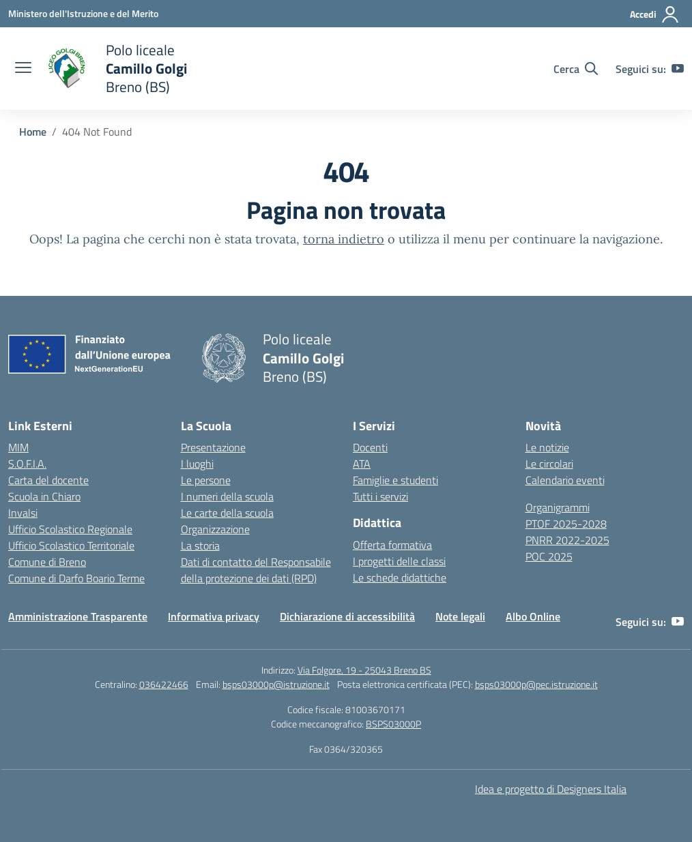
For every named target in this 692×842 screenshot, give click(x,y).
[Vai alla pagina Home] (32, 131)
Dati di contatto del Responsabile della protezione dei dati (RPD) (256, 570)
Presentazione (213, 447)
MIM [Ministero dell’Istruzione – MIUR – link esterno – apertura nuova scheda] (18, 447)
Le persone (206, 480)
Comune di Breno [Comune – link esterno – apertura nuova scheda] (47, 562)
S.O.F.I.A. (27, 463)
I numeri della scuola (227, 496)
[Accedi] (655, 14)
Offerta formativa (392, 545)
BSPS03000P (393, 724)
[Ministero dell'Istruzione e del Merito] (83, 13)
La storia (200, 545)
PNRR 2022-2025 (567, 540)
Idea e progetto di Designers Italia (550, 789)
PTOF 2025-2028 (566, 523)
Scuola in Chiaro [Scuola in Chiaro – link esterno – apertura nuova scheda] (44, 496)
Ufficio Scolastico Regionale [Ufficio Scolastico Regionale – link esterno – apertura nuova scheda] (70, 529)
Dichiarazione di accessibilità (347, 616)
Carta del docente (48, 480)
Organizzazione (215, 529)
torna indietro (343, 239)
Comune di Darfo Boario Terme (76, 578)
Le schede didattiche (399, 577)
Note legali (460, 616)
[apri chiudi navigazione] (23, 69)
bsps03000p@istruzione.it (276, 684)
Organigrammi (557, 507)
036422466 (163, 684)
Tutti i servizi (380, 496)
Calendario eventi (565, 480)
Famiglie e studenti (395, 480)
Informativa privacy (213, 616)
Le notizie (547, 447)
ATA (362, 463)
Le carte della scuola (227, 513)
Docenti (370, 447)
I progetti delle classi (399, 561)
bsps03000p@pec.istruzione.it (536, 684)
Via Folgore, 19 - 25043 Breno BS (364, 670)
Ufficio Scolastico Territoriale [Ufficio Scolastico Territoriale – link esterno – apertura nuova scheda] (71, 545)
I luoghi (197, 463)
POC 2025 (549, 556)
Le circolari (549, 463)
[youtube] (678, 69)
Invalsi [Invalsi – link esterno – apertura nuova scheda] (23, 513)
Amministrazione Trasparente (77, 616)
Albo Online (533, 616)
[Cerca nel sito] (575, 69)
